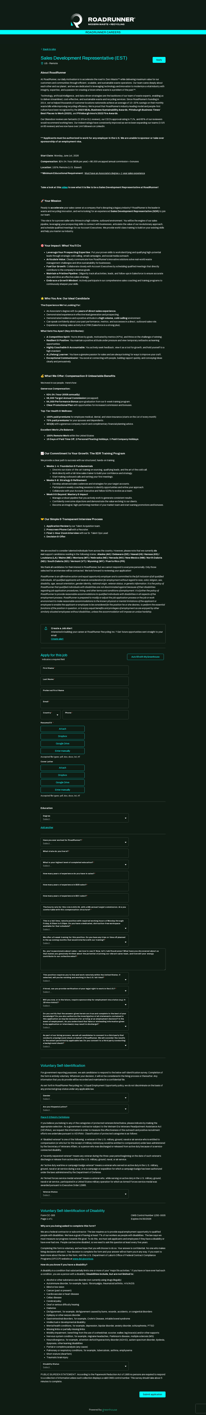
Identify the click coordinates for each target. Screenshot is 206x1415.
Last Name (49, 679)
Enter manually (62, 751)
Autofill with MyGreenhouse (145, 657)
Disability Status (51, 1364)
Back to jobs (48, 49)
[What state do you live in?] (85, 855)
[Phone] (96, 716)
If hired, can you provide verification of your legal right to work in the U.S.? (79, 989)
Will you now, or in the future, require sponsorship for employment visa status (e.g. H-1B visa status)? (84, 1001)
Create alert (57, 639)
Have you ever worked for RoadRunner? (63, 840)
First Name (49, 668)
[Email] (85, 705)
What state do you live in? (56, 851)
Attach (62, 729)
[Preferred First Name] (85, 694)
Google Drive (62, 743)
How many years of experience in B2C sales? (65, 896)
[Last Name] (85, 683)
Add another (47, 827)
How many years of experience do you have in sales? (69, 874)
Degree (46, 816)
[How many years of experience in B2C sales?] (85, 899)
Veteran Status (50, 1192)
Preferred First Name (53, 690)
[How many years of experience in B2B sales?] (85, 888)
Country (47, 713)
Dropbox (62, 736)
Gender (46, 1096)
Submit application (152, 1394)
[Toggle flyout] (57, 715)
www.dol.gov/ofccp (83, 1259)
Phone (68, 713)
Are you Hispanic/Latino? (55, 1107)
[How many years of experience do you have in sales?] (85, 877)
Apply (159, 60)
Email (46, 702)
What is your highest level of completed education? (68, 862)
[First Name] (85, 671)
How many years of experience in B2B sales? (65, 885)
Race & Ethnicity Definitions (55, 1117)
